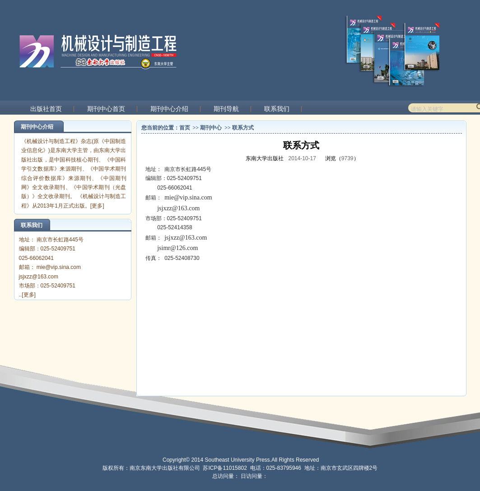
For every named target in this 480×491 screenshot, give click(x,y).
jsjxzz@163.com (178, 208)
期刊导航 (226, 109)
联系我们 (276, 109)
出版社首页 (46, 109)
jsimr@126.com (177, 248)
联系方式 (243, 128)
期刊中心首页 (106, 109)
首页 (184, 128)
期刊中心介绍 (169, 109)
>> (195, 128)
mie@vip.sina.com (188, 197)
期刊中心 (211, 128)
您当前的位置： (160, 128)
